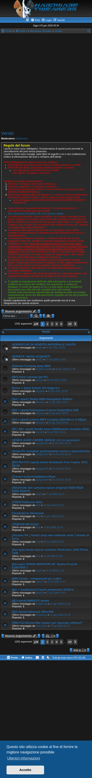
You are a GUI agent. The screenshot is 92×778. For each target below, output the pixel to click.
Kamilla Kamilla (44, 369)
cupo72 (40, 581)
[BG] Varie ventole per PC (30, 377)
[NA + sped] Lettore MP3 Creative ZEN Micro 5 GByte (49, 419)
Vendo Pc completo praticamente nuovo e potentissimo (51, 451)
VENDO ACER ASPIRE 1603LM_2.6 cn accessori (46, 440)
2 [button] (47, 324)
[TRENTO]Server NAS (27, 502)
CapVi (39, 494)
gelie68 (40, 592)
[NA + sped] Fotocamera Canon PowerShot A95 (45, 410)
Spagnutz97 (42, 443)
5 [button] (61, 324)
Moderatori (22, 138)
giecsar (40, 380)
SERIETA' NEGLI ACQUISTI (31, 356)
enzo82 (40, 432)
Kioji (38, 505)
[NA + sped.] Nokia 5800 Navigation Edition (42, 399)
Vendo (7, 133)
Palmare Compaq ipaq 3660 (31, 366)
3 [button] (52, 324)
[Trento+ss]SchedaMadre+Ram (34, 476)
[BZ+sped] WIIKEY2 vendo (30, 600)
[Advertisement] (46, 82)
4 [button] (56, 324)
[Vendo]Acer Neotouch (28, 513)
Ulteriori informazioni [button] (23, 758)
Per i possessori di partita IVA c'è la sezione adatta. (36, 213)
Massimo (41, 402)
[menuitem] (35, 20)
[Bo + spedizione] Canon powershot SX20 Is (43, 589)
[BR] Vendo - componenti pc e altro (36, 578)
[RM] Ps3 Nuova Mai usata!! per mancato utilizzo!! (47, 622)
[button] (36, 324)
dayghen (40, 391)
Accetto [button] (25, 770)
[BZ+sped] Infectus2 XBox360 (33, 611)
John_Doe (41, 625)
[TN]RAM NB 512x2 (25, 524)
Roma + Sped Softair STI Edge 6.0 (35, 388)
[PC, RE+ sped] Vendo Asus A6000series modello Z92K (50, 429)
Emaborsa (41, 603)
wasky (39, 347)
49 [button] (70, 324)
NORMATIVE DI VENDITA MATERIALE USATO (44, 344)
